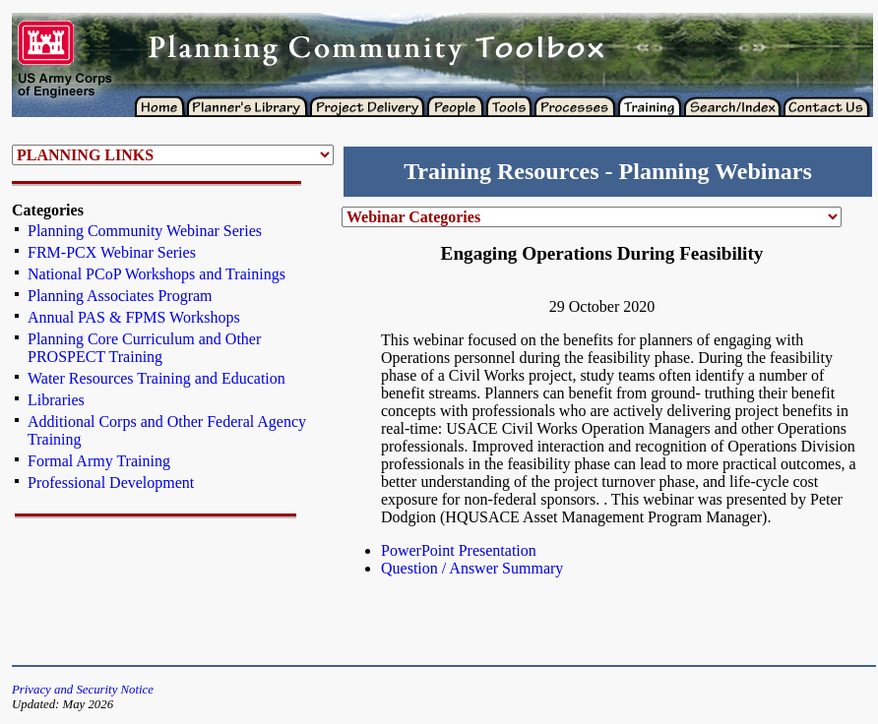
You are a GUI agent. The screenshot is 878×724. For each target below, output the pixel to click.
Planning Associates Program (120, 295)
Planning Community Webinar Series (145, 230)
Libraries (56, 400)
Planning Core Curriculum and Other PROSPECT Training (144, 348)
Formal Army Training (99, 460)
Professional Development (111, 482)
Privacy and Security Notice (83, 689)
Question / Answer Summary (472, 568)
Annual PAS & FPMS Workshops (134, 317)
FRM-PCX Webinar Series (112, 252)
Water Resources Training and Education (156, 378)
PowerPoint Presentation (458, 550)
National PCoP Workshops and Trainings (156, 274)
